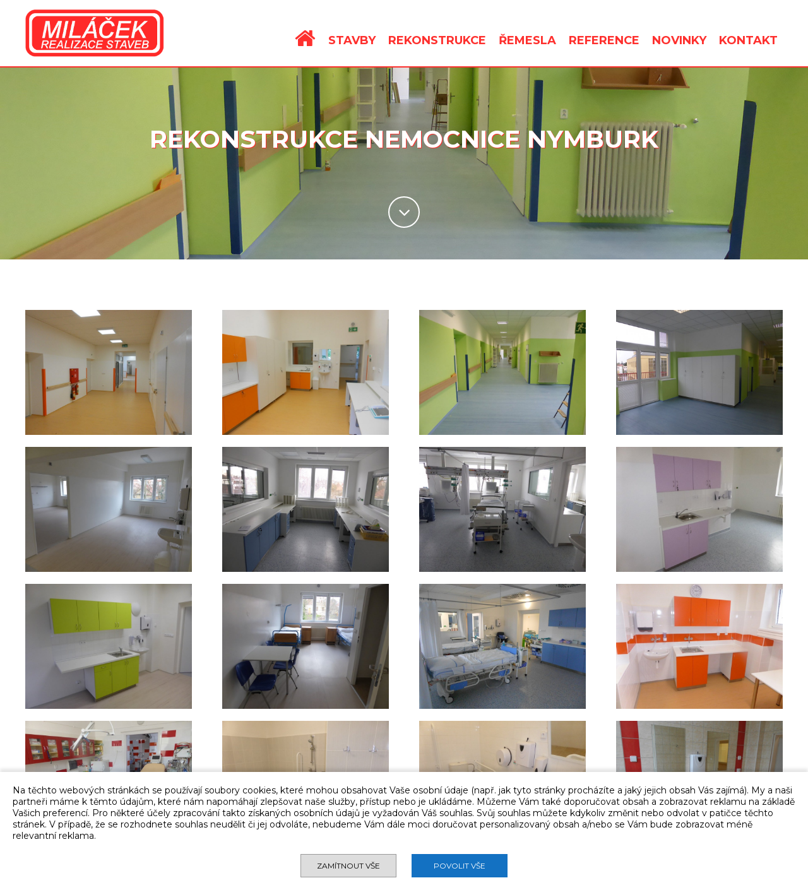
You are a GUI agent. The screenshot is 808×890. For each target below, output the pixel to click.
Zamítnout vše (348, 865)
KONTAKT (748, 40)
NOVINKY (679, 40)
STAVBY (352, 40)
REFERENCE (604, 40)
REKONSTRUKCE (437, 40)
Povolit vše (459, 865)
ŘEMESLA (527, 40)
